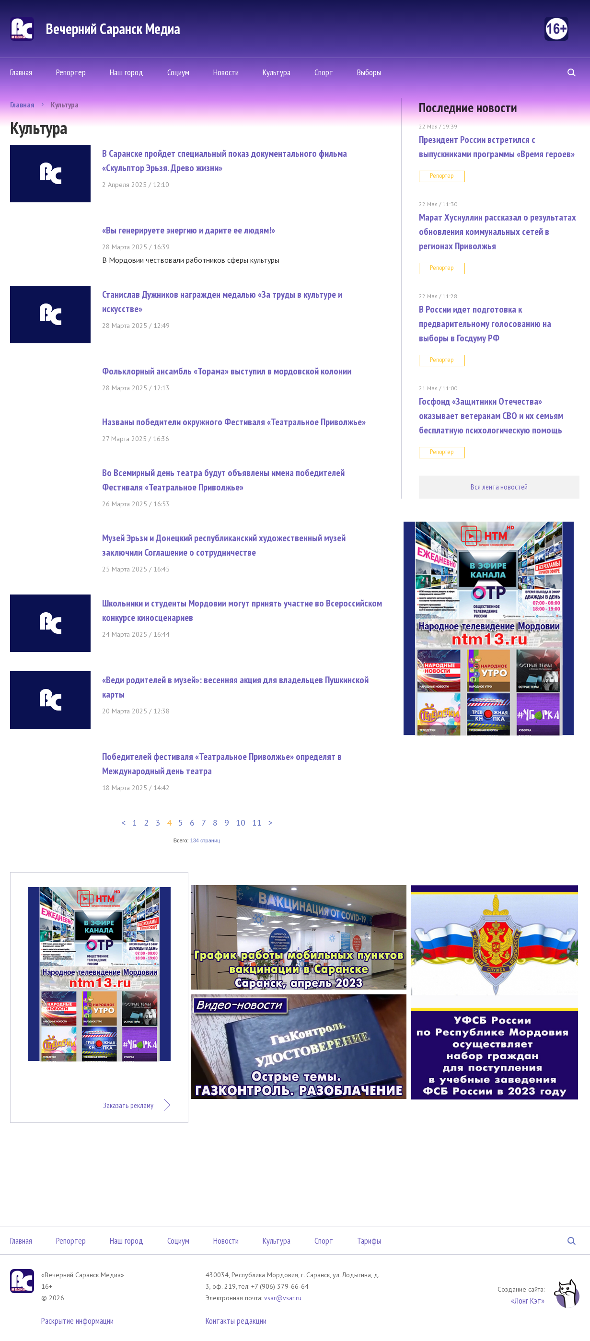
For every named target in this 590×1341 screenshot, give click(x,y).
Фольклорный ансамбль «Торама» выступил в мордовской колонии (226, 371)
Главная (21, 72)
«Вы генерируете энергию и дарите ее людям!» (188, 230)
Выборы (369, 72)
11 (257, 822)
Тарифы (369, 1240)
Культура (276, 72)
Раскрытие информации (77, 1320)
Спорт (323, 72)
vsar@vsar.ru (282, 1298)
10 (240, 822)
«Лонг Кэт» (527, 1300)
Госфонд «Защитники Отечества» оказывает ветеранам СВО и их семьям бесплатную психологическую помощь (491, 415)
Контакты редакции (236, 1320)
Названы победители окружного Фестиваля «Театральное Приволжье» (234, 422)
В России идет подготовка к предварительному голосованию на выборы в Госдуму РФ (485, 323)
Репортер (71, 72)
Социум (178, 72)
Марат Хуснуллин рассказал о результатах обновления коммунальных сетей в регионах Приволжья (497, 231)
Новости (226, 72)
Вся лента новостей (499, 486)
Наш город (126, 72)
